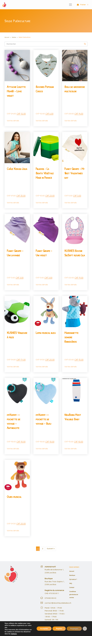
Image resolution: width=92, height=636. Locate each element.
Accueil (7, 37)
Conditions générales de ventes (73, 594)
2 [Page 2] (42, 548)
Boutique (72, 575)
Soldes (14, 37)
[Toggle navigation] (70, 4)
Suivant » (51, 548)
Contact (71, 587)
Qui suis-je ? (73, 579)
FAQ (70, 583)
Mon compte (76, 631)
